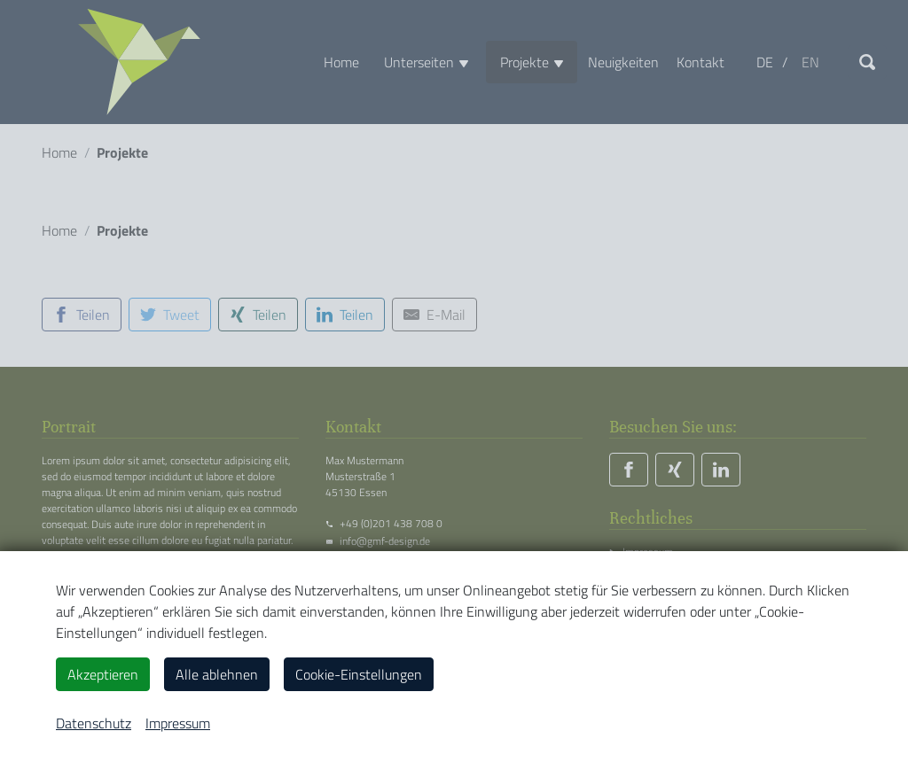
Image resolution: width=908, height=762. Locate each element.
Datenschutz (93, 723)
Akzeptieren (102, 674)
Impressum (177, 723)
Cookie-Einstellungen (358, 674)
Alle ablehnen (217, 674)
